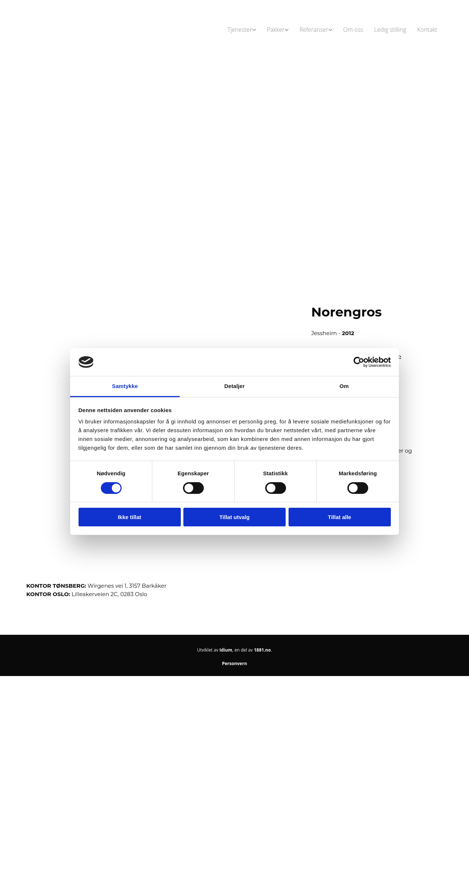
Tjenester (240, 30)
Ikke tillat (129, 517)
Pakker (276, 30)
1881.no (262, 650)
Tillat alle (339, 517)
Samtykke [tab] (125, 386)
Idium (226, 650)
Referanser (314, 30)
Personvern (234, 663)
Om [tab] (343, 386)
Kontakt (427, 30)
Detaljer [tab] (234, 386)
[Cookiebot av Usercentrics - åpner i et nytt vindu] (359, 362)
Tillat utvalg (234, 517)
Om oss (353, 30)
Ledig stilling (390, 30)
